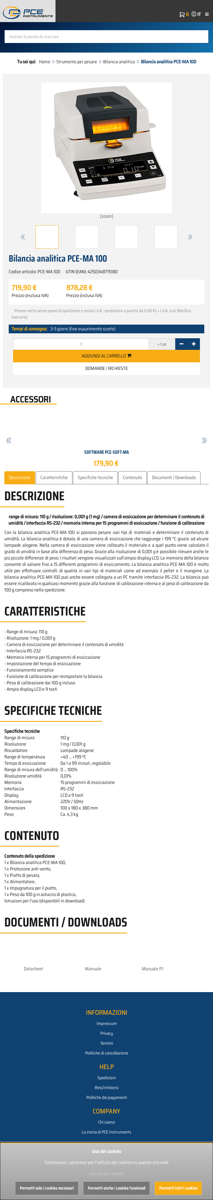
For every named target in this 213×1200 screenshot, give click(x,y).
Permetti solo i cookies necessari (47, 1188)
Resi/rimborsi (107, 1087)
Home (44, 61)
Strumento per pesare (76, 61)
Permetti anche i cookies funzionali (116, 1188)
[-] (181, 344)
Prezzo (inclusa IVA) (84, 295)
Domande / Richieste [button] (106, 368)
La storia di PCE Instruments (106, 1132)
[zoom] (106, 151)
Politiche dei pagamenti (106, 1097)
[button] (23, 237)
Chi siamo (106, 1122)
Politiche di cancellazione (106, 1053)
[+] (193, 344)
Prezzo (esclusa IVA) (30, 295)
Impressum (106, 1023)
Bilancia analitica (119, 61)
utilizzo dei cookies (106, 1173)
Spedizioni (106, 1077)
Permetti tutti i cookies (178, 1188)
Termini (106, 1043)
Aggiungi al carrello (106, 355)
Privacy (106, 1033)
